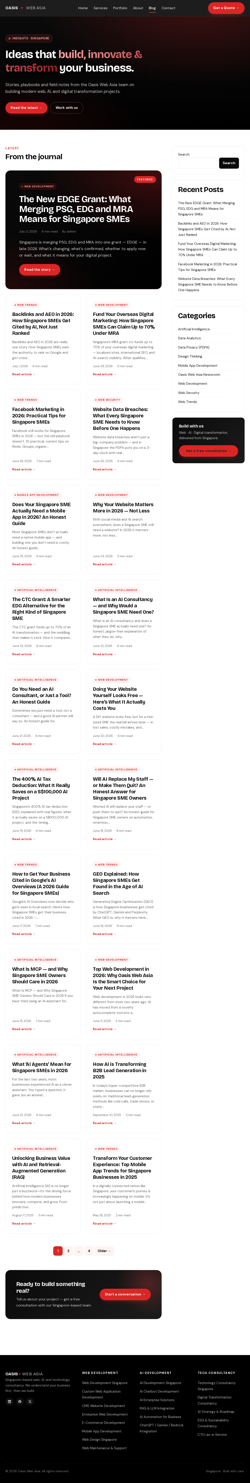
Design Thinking (190, 356)
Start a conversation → (125, 1294)
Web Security (109, 400)
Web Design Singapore (99, 1439)
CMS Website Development (103, 1406)
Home (83, 8)
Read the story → (39, 269)
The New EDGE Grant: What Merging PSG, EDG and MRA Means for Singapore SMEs (76, 209)
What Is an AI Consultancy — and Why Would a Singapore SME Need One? (123, 606)
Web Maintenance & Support (104, 1448)
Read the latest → (26, 107)
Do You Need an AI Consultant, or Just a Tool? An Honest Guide (41, 695)
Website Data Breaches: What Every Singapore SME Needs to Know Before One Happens (207, 284)
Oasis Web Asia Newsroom (199, 374)
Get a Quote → (226, 8)
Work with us (67, 107)
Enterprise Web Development (105, 1414)
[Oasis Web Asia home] (25, 8)
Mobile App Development (38, 495)
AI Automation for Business (160, 1417)
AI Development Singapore (160, 1383)
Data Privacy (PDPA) (193, 347)
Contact (168, 8)
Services (101, 8)
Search (184, 154)
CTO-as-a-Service (212, 1434)
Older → (104, 1251)
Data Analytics (189, 338)
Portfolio (120, 8)
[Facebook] (20, 1402)
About (138, 8)
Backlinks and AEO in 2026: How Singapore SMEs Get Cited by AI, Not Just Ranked (207, 229)
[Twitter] (30, 1402)
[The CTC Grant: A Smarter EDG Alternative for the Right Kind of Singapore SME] (43, 622)
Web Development (39, 186)
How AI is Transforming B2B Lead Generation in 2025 (119, 1070)
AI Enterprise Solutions (157, 1400)
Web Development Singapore (105, 1383)
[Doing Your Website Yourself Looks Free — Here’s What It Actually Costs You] (124, 712)
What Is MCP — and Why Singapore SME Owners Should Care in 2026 (40, 975)
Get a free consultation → (208, 451)
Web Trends (27, 305)
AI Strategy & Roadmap (216, 1411)
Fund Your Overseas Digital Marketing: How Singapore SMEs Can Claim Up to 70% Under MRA (207, 249)
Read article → (24, 374)
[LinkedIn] (9, 1402)
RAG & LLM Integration (157, 1408)
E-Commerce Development (103, 1422)
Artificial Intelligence (36, 590)
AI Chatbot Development (159, 1391)
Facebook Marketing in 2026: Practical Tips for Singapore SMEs (39, 416)
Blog (152, 8)
